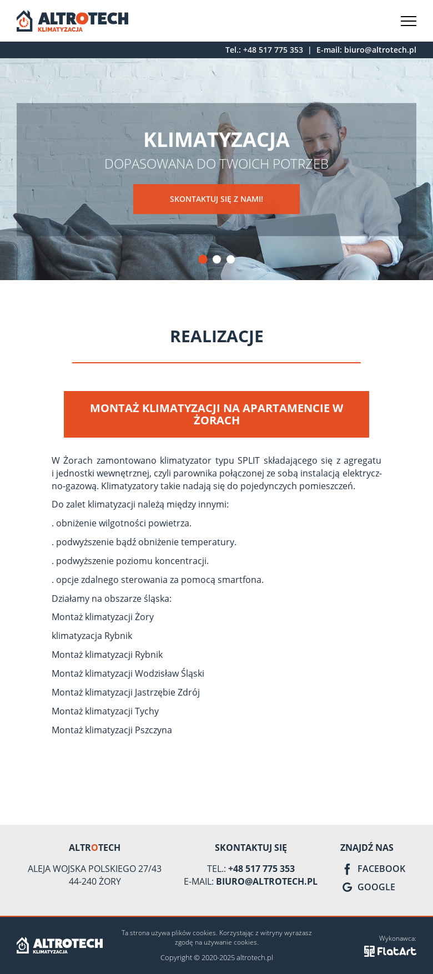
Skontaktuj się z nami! (216, 199)
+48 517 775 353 (273, 49)
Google (367, 887)
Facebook (372, 869)
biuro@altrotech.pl (380, 49)
